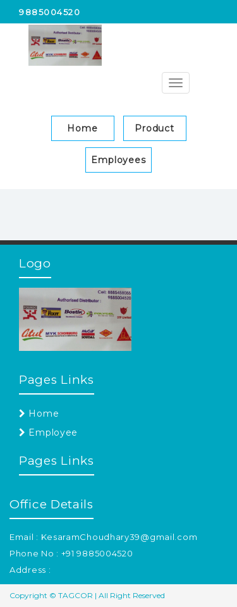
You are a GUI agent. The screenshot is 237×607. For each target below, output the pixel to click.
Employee (48, 432)
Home (82, 128)
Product (154, 128)
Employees (118, 160)
